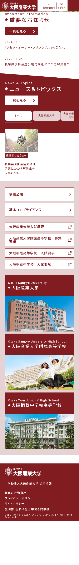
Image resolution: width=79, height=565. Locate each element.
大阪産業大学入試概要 (26, 278)
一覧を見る (17, 81)
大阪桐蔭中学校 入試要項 (30, 315)
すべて (18, 166)
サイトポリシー (14, 547)
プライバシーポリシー (19, 541)
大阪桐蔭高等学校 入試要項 (32, 304)
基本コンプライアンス (25, 260)
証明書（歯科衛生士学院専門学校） (28, 552)
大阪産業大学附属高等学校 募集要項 (35, 291)
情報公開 (16, 245)
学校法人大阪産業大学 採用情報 (30, 527)
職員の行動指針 (15, 536)
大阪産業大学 (47, 166)
